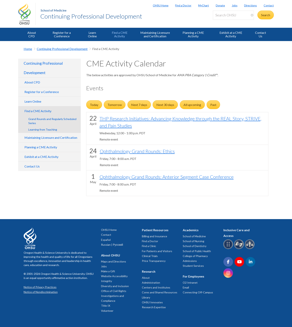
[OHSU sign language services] (239, 248)
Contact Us (260, 34)
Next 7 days (139, 105)
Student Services (193, 265)
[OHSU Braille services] (228, 248)
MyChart (203, 5)
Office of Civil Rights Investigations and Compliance (113, 295)
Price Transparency (154, 260)
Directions (250, 5)
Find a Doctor (183, 5)
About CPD (31, 34)
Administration (151, 282)
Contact (269, 5)
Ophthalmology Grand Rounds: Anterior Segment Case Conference (166, 177)
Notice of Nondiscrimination (41, 292)
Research (148, 271)
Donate (220, 5)
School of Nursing (193, 241)
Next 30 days (165, 105)
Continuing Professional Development (91, 16)
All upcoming (192, 105)
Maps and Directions (113, 261)
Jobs (234, 5)
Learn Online (92, 34)
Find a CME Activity (119, 34)
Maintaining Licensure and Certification (155, 34)
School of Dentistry (194, 246)
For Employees (193, 276)
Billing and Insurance (154, 236)
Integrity (106, 281)
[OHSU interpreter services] (250, 248)
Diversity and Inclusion (115, 286)
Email (186, 287)
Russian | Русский (112, 244)
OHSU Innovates (152, 302)
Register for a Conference (62, 34)
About (146, 277)
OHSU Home (160, 5)
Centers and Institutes (156, 287)
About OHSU (110, 255)
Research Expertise (154, 307)
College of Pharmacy (195, 256)
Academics (191, 230)
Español (106, 239)
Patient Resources (155, 230)
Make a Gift (108, 271)
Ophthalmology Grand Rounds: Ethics (137, 151)
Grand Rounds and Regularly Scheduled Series (52, 121)
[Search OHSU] (233, 15)
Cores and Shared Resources (159, 292)
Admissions (190, 260)
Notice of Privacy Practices (40, 287)
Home (28, 49)
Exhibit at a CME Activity (230, 34)
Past (213, 105)
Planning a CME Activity (193, 34)
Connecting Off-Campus (198, 292)
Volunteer (107, 310)
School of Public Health (197, 251)
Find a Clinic (149, 246)
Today (94, 105)
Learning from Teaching (42, 129)
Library (146, 297)
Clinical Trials (150, 256)
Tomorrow (114, 105)
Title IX (105, 305)
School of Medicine (53, 10)
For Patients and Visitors (157, 251)
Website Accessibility (114, 276)
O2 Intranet (190, 282)
